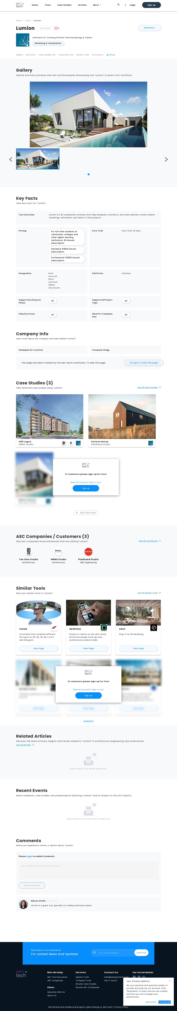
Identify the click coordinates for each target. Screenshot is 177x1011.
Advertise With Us (56, 993)
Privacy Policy (121, 1008)
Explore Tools (82, 978)
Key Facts (32, 56)
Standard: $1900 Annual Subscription (63, 252)
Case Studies (64, 5)
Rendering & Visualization (48, 43)
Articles (82, 5)
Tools (48, 5)
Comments (102, 56)
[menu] (95, 5)
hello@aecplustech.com (116, 978)
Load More (88, 722)
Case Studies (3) (49, 56)
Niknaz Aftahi (38, 902)
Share (116, 56)
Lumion (37, 20)
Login (133, 5)
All (52, 302)
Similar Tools (86, 56)
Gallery (19, 56)
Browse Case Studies (86, 985)
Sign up (152, 5)
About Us (51, 997)
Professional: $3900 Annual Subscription (65, 260)
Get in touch (110, 982)
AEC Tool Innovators (57, 978)
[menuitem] (35, 5)
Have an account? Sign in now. (85, 484)
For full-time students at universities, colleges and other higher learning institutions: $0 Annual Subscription (64, 239)
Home (35, 5)
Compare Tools (83, 982)
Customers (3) (68, 56)
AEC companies (55, 982)
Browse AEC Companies (87, 988)
